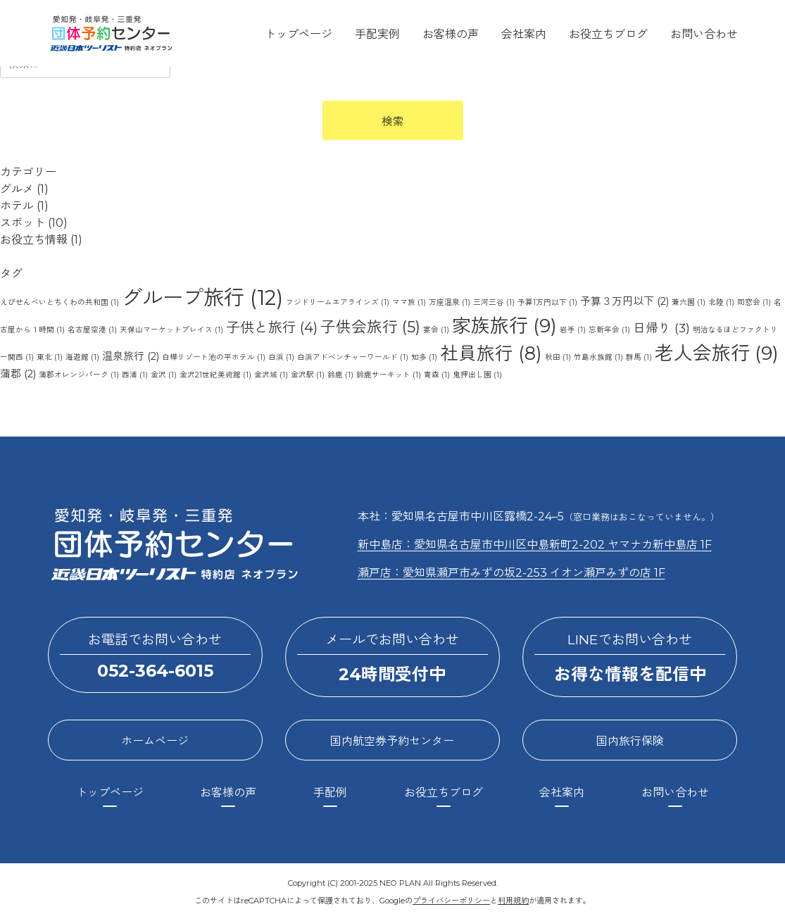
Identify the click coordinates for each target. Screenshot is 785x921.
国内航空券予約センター (392, 741)
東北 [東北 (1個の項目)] (50, 357)
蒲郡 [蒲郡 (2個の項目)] (18, 374)
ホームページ (155, 741)
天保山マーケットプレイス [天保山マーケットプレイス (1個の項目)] (171, 329)
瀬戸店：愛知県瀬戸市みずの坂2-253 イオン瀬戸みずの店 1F (511, 572)
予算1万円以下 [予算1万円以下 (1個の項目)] (547, 302)
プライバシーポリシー (451, 901)
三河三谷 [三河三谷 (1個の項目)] (494, 302)
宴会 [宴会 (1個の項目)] (436, 329)
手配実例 (377, 34)
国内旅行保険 (630, 741)
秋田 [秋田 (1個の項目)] (558, 357)
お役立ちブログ (608, 34)
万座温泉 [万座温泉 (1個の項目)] (449, 302)
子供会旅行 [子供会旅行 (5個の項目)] (370, 327)
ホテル (17, 206)
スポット (22, 223)
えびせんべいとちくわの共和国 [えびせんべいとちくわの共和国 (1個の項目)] (59, 302)
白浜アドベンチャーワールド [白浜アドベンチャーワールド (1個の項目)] (352, 357)
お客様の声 (450, 34)
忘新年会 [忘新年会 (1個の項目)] (609, 329)
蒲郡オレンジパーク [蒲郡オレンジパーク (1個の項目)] (79, 375)
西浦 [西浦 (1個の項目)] (135, 375)
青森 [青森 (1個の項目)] (437, 375)
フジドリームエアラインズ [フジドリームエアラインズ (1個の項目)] (337, 302)
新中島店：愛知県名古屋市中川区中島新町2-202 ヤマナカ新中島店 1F (535, 544)
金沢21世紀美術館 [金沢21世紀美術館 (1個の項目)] (215, 375)
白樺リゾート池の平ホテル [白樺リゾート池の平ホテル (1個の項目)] (213, 357)
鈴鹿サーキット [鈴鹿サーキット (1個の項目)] (388, 375)
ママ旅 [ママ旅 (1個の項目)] (409, 302)
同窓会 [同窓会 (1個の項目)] (754, 302)
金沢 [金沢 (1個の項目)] (164, 375)
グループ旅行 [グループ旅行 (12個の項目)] (202, 297)
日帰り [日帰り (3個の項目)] (661, 327)
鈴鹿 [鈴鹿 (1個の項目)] (340, 375)
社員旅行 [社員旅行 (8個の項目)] (491, 353)
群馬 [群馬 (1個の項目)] (639, 357)
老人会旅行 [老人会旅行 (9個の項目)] (717, 353)
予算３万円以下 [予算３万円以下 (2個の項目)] (624, 301)
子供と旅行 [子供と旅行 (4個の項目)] (272, 327)
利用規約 (513, 901)
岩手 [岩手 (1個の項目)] (573, 329)
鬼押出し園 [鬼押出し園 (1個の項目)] (477, 375)
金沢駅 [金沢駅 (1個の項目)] (308, 375)
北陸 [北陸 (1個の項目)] (721, 302)
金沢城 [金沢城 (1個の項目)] (271, 375)
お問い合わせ (704, 34)
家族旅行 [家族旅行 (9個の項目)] (504, 325)
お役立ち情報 (34, 239)
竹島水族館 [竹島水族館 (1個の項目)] (598, 357)
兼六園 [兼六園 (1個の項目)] (688, 302)
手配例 (330, 792)
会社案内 (523, 34)
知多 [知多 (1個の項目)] (424, 357)
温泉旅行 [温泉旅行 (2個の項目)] (130, 356)
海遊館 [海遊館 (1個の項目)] (82, 357)
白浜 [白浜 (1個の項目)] (281, 357)
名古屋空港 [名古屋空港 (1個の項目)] (92, 329)
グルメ (17, 189)
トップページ (298, 34)
